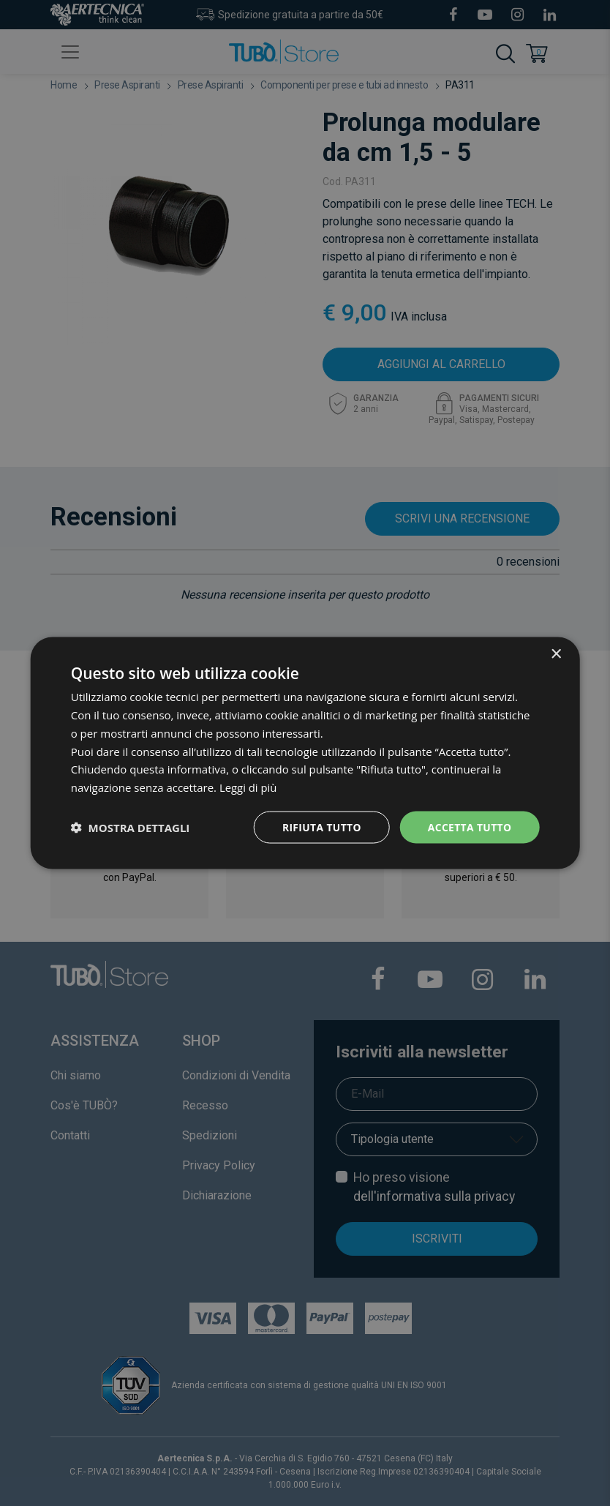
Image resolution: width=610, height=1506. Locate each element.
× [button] (555, 653)
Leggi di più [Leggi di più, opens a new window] (248, 786)
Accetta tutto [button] (468, 826)
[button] (130, 826)
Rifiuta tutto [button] (320, 826)
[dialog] (305, 753)
